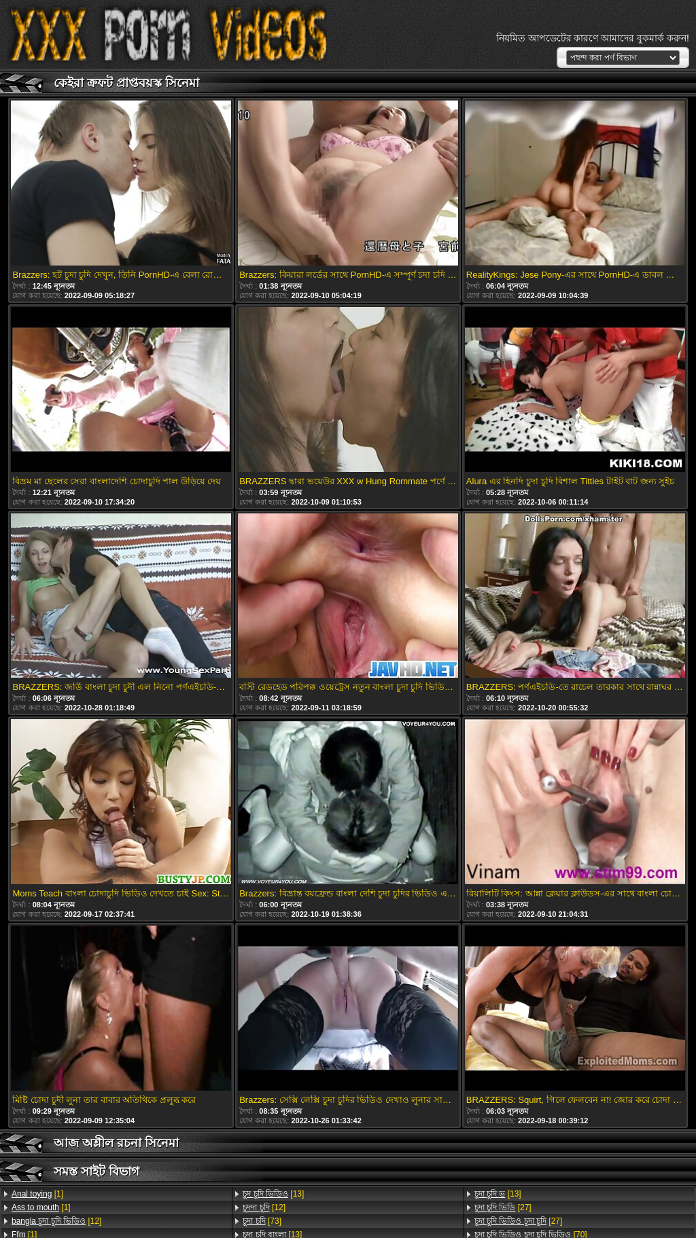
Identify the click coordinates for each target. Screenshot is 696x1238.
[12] (56, 1221)
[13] (273, 1194)
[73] (262, 1221)
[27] (503, 1207)
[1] (37, 1194)
